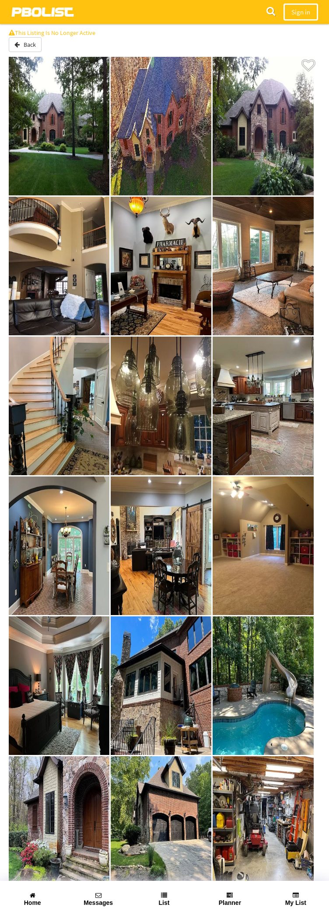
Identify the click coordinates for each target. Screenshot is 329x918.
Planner (230, 899)
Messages (98, 899)
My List (295, 899)
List (164, 899)
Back (25, 45)
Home (32, 899)
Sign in (300, 12)
